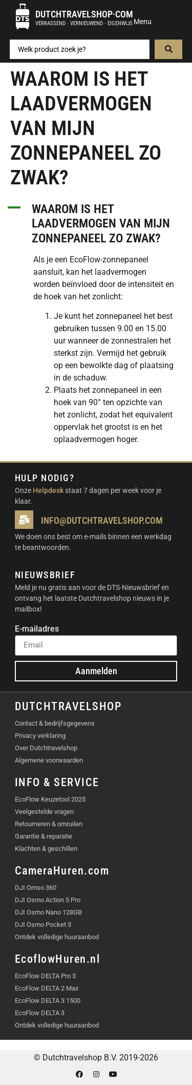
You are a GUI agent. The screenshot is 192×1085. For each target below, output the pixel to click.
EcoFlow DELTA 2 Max (46, 988)
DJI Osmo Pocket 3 (43, 924)
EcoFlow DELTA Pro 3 (45, 976)
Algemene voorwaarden (49, 760)
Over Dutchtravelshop (46, 748)
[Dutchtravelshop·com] (22, 16)
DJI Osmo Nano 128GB (48, 912)
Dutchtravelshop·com (84, 14)
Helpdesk (48, 490)
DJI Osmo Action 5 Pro (47, 900)
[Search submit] (168, 49)
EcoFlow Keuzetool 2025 (50, 799)
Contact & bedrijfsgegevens (55, 723)
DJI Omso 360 (35, 887)
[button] (96, 224)
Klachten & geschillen (46, 848)
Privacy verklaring (40, 735)
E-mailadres (37, 629)
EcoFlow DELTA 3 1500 (47, 1000)
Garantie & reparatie (43, 836)
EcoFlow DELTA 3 (40, 1013)
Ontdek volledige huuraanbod (57, 937)
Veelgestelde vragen (44, 811)
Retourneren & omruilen (48, 824)
